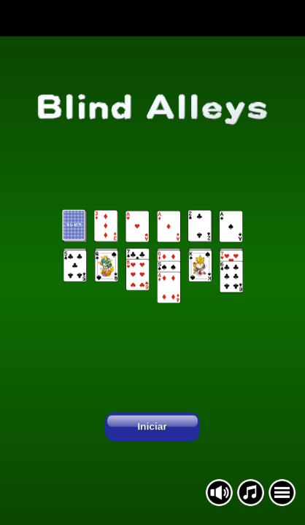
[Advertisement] (152, 18)
